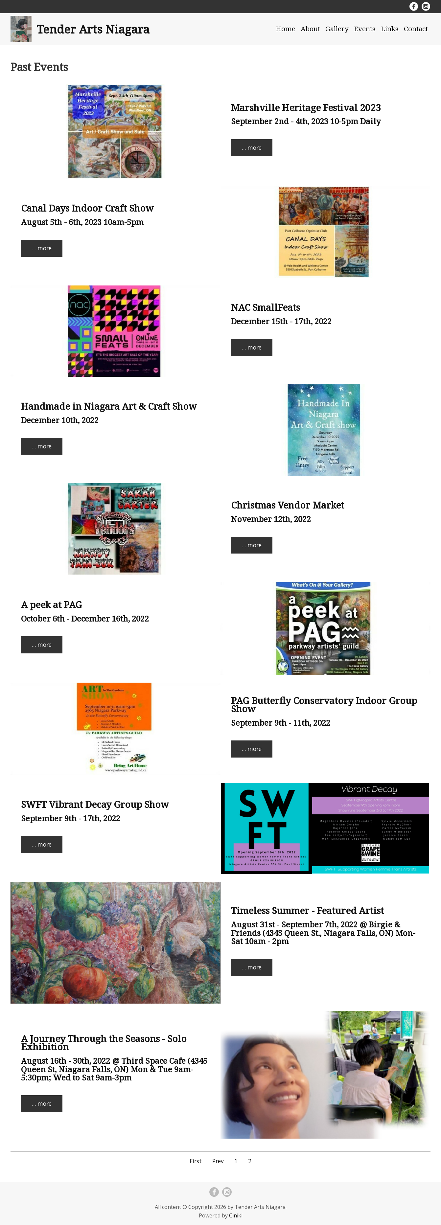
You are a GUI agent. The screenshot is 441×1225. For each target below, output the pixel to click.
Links (390, 28)
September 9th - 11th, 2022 (280, 722)
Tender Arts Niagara (93, 29)
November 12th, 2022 (271, 518)
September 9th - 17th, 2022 (70, 818)
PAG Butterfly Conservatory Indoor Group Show (324, 704)
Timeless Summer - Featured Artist (307, 910)
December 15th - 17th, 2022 (281, 321)
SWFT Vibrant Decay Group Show (95, 804)
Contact (416, 28)
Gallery (337, 28)
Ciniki (236, 1215)
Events (365, 28)
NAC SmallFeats (265, 307)
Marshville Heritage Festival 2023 (306, 107)
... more (252, 147)
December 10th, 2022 (60, 420)
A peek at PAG (51, 604)
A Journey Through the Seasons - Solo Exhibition (104, 1042)
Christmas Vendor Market (287, 505)
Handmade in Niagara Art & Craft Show (109, 406)
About (310, 28)
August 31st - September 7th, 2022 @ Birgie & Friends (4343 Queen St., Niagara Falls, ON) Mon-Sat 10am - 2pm (323, 932)
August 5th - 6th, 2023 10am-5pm (82, 221)
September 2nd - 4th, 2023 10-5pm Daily (306, 121)
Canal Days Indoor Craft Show (87, 208)
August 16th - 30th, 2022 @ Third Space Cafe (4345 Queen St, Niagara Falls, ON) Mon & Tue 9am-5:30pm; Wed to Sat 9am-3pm (114, 1069)
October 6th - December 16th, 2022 (85, 618)
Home (285, 28)
